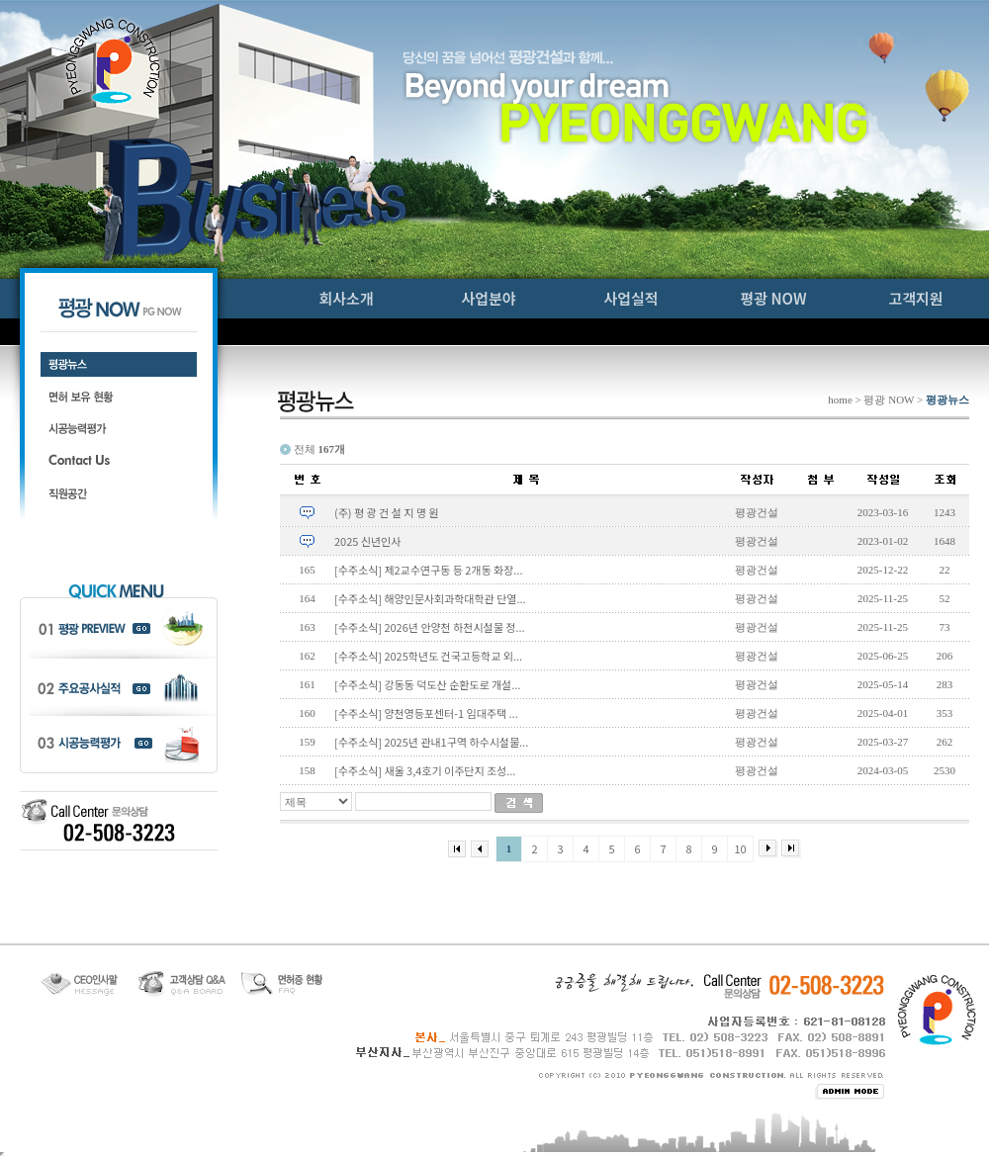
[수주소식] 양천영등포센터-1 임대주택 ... (426, 713)
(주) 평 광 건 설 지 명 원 (386, 512)
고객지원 (915, 298)
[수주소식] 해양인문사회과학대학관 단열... (430, 598)
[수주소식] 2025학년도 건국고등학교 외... (428, 656)
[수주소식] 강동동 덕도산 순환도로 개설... (427, 684)
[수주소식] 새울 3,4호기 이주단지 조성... (424, 770)
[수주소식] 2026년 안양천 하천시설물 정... (429, 627)
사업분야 (488, 298)
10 (740, 848)
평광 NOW (774, 298)
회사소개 (345, 298)
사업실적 (630, 298)
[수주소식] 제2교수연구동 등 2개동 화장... (428, 570)
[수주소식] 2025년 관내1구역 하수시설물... (431, 742)
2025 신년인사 (367, 541)
